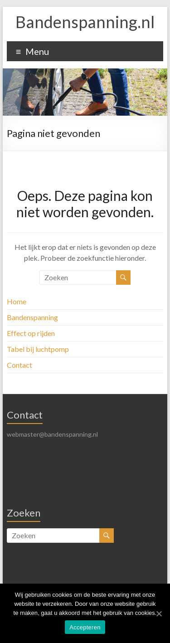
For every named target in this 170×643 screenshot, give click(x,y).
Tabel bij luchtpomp (38, 349)
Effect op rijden (31, 333)
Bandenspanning (32, 317)
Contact (19, 364)
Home (16, 301)
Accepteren (84, 627)
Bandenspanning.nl (85, 22)
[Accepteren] (158, 613)
